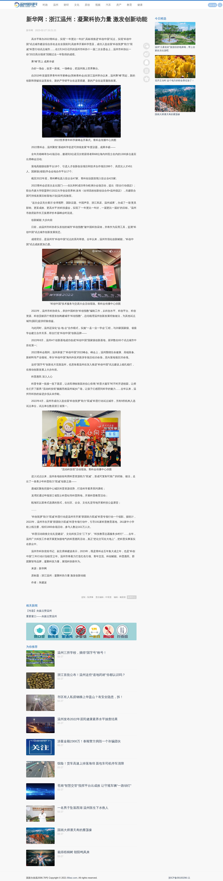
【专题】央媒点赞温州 (39, 610)
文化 (76, 4)
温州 (55, 4)
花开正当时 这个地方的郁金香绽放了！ (174, 80)
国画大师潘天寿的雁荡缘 (167, 114)
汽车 (108, 4)
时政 (45, 4)
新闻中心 (132, 597)
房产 (118, 4)
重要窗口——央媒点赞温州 (41, 616)
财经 (66, 4)
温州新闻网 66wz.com (51, 589)
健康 (140, 4)
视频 (97, 4)
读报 (212, 5)
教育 (129, 4)
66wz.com (72, 878)
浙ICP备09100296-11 (179, 878)
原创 (87, 4)
